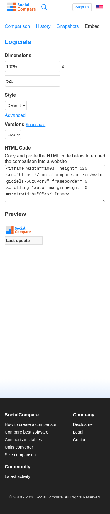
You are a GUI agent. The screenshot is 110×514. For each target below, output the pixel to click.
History (43, 26)
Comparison (17, 26)
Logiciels (18, 41)
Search (44, 7)
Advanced (15, 115)
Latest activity (17, 476)
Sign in (82, 7)
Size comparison (20, 454)
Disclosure (83, 424)
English (99, 7)
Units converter (19, 447)
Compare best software (26, 432)
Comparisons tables (23, 439)
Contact (80, 439)
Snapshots (68, 26)
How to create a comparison (31, 424)
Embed (92, 26)
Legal (78, 432)
